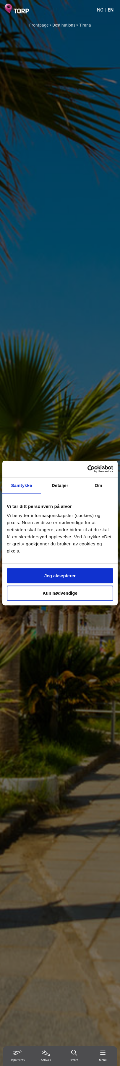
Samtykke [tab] (21, 485)
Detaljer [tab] (60, 485)
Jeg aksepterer (60, 575)
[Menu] (103, 1056)
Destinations (63, 25)
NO (100, 9)
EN (110, 9)
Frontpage (38, 25)
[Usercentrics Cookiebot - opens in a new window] (87, 469)
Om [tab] (98, 485)
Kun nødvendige (60, 593)
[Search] (74, 1056)
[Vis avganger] (17, 1056)
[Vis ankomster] (46, 1056)
